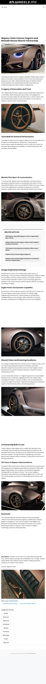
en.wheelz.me (23, 2)
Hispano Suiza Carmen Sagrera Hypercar (18, 254)
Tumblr (6, 639)
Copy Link (6, 642)
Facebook (6, 631)
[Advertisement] (23, 22)
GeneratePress (32, 653)
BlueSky (6, 628)
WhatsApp (6, 635)
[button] (43, 7)
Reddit (6, 613)
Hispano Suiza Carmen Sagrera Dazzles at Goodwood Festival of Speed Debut (22, 259)
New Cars (5, 601)
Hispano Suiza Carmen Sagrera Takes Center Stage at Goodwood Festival (22, 243)
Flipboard (6, 621)
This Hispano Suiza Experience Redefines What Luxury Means (22, 249)
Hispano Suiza (14, 601)
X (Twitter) (6, 624)
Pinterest (6, 617)
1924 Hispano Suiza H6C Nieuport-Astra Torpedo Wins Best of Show (22, 237)
